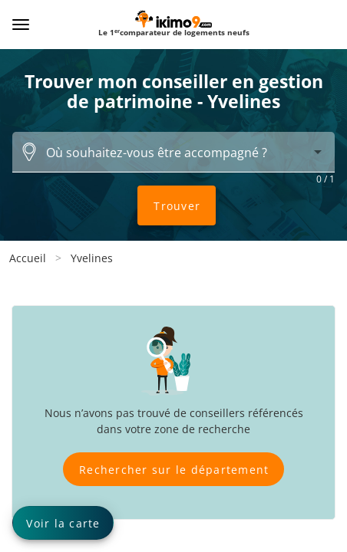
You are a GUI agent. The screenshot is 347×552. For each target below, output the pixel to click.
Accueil (27, 258)
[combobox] (173, 152)
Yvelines (92, 258)
